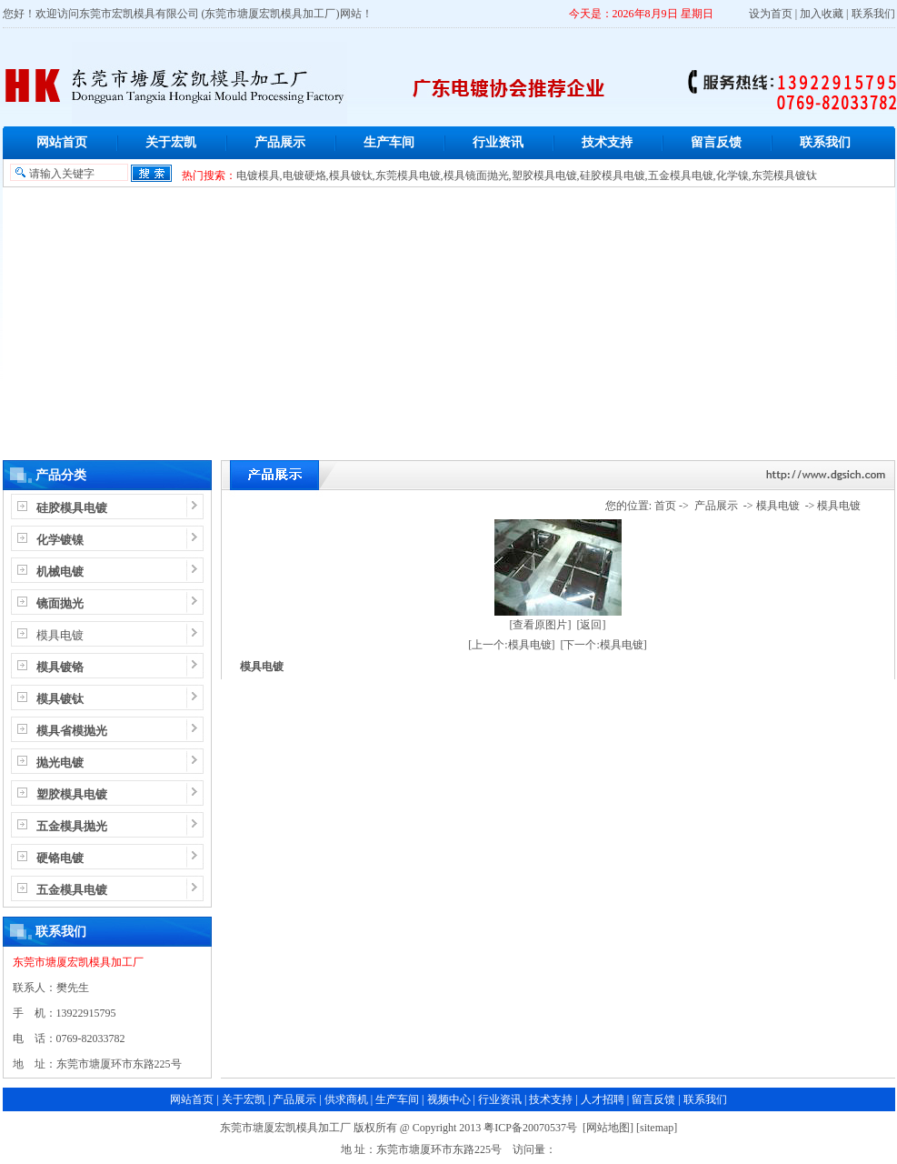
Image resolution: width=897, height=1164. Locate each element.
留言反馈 (716, 142)
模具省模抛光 (71, 731)
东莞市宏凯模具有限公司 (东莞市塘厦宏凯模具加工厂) (209, 13)
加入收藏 (821, 13)
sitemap (656, 1127)
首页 (665, 505)
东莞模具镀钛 (784, 175)
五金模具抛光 (71, 826)
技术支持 (607, 142)
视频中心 (449, 1099)
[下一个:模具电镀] (604, 644)
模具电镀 (60, 635)
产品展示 (279, 142)
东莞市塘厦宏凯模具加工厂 (78, 962)
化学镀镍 (60, 540)
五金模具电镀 (680, 175)
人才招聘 (602, 1099)
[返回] (591, 624)
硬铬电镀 (60, 858)
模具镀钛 (351, 175)
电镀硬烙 (304, 175)
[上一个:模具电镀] (511, 644)
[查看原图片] (541, 624)
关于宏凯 (170, 142)
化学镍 (732, 175)
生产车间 (389, 142)
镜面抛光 (60, 603)
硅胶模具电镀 (612, 175)
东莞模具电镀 (408, 175)
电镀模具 (258, 175)
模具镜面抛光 (476, 175)
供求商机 (346, 1099)
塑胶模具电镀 (544, 175)
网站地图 (608, 1127)
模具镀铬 (60, 667)
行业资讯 (498, 142)
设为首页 (770, 13)
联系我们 (873, 13)
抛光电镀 (60, 762)
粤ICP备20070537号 (530, 1127)
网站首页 (61, 142)
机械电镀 (60, 571)
